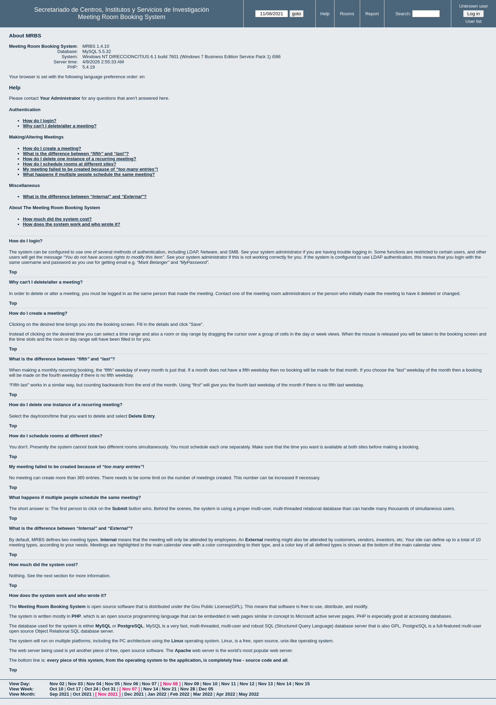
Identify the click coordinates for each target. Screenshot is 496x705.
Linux (177, 640)
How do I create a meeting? (52, 148)
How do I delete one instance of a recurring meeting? (79, 158)
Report (372, 13)
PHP (76, 616)
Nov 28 (187, 688)
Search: (403, 13)
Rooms (347, 13)
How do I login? (39, 120)
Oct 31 (109, 688)
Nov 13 (265, 683)
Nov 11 (228, 683)
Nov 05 (112, 683)
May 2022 (249, 694)
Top (13, 272)
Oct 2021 (82, 694)
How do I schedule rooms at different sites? (69, 164)
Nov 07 (149, 683)
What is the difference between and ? (76, 153)
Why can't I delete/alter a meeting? (60, 125)
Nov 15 (302, 683)
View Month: (22, 694)
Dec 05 (206, 688)
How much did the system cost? (57, 219)
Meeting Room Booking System (121, 17)
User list (473, 21)
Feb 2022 (180, 694)
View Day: (19, 683)
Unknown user (473, 6)
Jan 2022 (156, 694)
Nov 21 (169, 688)
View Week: (21, 688)
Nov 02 (57, 683)
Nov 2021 (108, 694)
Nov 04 (94, 683)
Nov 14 (284, 683)
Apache (183, 650)
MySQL (103, 625)
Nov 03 (75, 683)
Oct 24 (91, 688)
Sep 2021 (59, 694)
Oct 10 (56, 688)
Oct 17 (74, 688)
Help (325, 13)
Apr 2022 (225, 694)
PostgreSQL (130, 625)
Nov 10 (210, 683)
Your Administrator (60, 98)
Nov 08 (170, 683)
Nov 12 (247, 683)
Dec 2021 (133, 694)
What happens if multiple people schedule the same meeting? (89, 174)
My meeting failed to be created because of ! (90, 169)
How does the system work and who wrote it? (71, 224)
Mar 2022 (202, 694)
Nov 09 (191, 683)
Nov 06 (130, 683)
